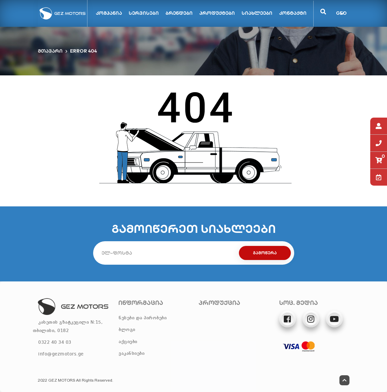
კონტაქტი (293, 13)
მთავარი (50, 51)
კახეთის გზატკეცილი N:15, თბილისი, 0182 (68, 326)
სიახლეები (257, 13)
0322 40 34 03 (54, 342)
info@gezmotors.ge (61, 354)
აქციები (128, 341)
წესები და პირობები (143, 318)
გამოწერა (265, 252)
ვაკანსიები (131, 353)
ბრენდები (179, 13)
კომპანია (109, 13)
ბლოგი (127, 329)
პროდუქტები (217, 13)
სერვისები (144, 13)
